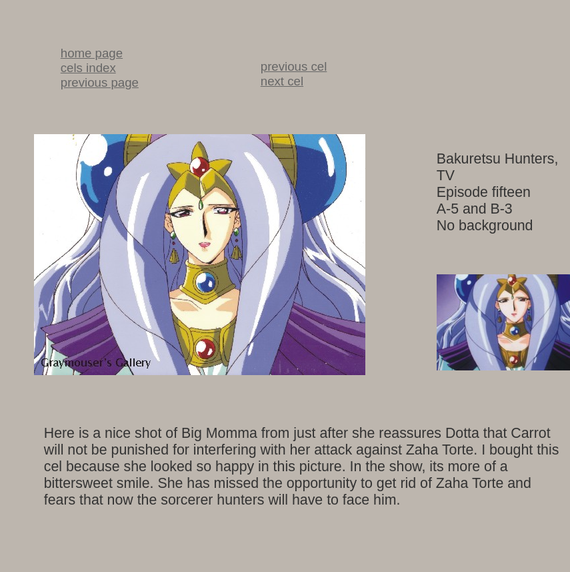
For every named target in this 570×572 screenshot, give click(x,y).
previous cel (294, 66)
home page (92, 53)
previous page (100, 82)
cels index (88, 68)
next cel (282, 81)
